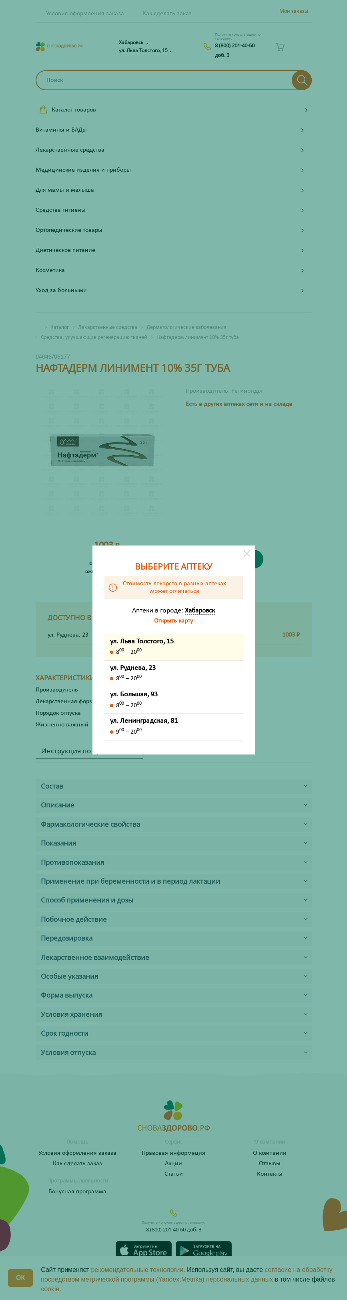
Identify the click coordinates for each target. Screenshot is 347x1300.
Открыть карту (173, 621)
